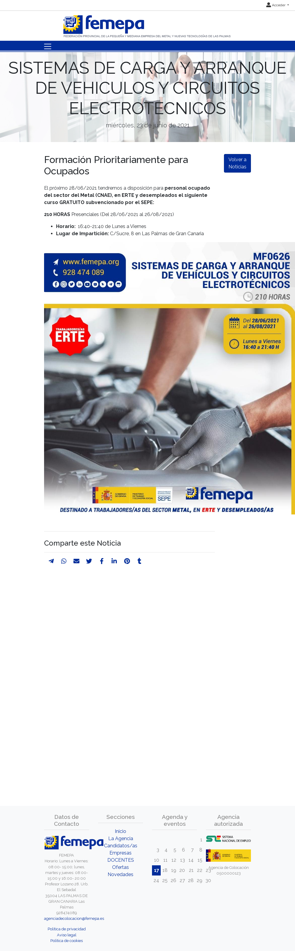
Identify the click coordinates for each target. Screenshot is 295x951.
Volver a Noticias (237, 163)
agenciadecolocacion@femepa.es (74, 918)
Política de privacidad (67, 929)
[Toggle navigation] (48, 46)
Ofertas (120, 867)
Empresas (120, 853)
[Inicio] (147, 24)
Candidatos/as (120, 846)
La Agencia (120, 838)
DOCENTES (120, 860)
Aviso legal (66, 935)
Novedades (120, 874)
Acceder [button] (276, 5)
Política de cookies (66, 940)
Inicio (120, 831)
